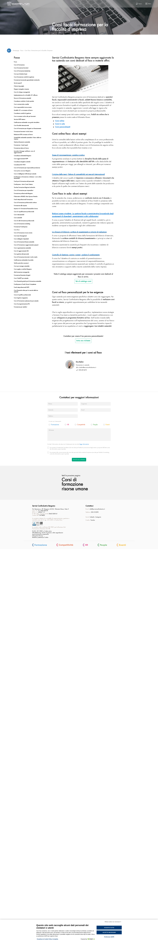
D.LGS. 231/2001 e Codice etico (42, 531)
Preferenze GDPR (109, 937)
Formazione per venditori (20, 307)
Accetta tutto (109, 927)
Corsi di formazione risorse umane (23, 232)
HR (68, 424)
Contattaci (89, 506)
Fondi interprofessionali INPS (21, 287)
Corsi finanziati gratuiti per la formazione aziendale (27, 281)
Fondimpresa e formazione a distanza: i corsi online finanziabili (27, 177)
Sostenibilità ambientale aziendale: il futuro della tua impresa (27, 138)
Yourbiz (92, 520)
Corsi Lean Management (20, 235)
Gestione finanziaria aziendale (22, 142)
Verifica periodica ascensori (21, 263)
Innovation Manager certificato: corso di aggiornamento (24, 152)
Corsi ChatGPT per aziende (21, 278)
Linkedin (92, 517)
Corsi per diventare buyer (20, 74)
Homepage (16, 50)
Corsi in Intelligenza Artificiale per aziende (25, 173)
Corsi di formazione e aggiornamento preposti (26, 245)
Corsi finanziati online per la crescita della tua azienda (26, 291)
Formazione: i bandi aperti (21, 145)
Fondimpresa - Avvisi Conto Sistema (23, 184)
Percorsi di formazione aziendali (22, 98)
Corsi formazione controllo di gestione (24, 77)
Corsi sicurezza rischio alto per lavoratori (25, 116)
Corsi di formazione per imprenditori (23, 190)
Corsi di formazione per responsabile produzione (27, 167)
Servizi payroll (18, 83)
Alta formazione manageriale (21, 272)
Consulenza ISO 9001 (20, 164)
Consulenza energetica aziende (22, 161)
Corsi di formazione (19, 64)
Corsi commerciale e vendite (21, 104)
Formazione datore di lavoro (21, 148)
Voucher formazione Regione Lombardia (24, 187)
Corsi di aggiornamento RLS (21, 251)
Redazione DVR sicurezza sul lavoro (23, 134)
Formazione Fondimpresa (20, 226)
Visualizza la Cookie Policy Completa (47, 939)
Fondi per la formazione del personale (24, 181)
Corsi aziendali (18, 217)
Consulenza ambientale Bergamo (22, 155)
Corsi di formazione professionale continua (25, 202)
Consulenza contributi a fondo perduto (24, 101)
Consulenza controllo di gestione (22, 113)
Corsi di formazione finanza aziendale (24, 242)
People (95, 424)
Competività (81, 424)
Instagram (98, 517)
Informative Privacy (37, 535)
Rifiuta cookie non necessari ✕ (113, 921)
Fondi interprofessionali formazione (23, 199)
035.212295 (94, 512)
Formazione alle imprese (20, 205)
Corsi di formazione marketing (22, 223)
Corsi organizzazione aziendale (22, 248)
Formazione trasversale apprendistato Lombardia (27, 80)
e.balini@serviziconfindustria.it (87, 367)
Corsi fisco (17, 229)
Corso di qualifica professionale (22, 294)
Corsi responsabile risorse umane (22, 107)
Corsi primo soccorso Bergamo (22, 170)
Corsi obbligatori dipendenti (21, 238)
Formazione (55, 424)
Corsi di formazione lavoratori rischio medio (25, 257)
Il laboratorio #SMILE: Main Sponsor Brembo (25, 196)
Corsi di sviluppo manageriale (22, 92)
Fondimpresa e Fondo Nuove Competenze (25, 284)
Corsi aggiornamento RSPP (21, 158)
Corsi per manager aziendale (21, 266)
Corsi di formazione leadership (22, 71)
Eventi (108, 424)
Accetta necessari (109, 932)
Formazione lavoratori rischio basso (23, 131)
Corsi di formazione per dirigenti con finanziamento (27, 128)
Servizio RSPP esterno (19, 119)
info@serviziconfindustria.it (97, 509)
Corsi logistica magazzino (21, 297)
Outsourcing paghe (19, 86)
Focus (21, 50)
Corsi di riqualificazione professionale (24, 211)
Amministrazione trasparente (40, 534)
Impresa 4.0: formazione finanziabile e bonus (26, 208)
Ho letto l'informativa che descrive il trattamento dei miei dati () (68, 444)
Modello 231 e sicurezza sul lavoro (23, 110)
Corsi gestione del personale (21, 254)
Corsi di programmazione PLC (22, 304)
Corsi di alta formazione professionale (24, 220)
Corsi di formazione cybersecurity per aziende (26, 301)
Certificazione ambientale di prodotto (23, 260)
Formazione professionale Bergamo (23, 193)
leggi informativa (84, 444)
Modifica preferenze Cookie (40, 537)
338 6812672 (83, 370)
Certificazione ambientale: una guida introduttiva (26, 122)
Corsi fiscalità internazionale (21, 125)
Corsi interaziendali (19, 214)
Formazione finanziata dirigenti (22, 275)
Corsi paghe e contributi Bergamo (23, 269)
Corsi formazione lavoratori (21, 68)
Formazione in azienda (82, 365)
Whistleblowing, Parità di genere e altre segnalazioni (47, 532)
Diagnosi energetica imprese (21, 89)
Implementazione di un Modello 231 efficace (25, 95)
